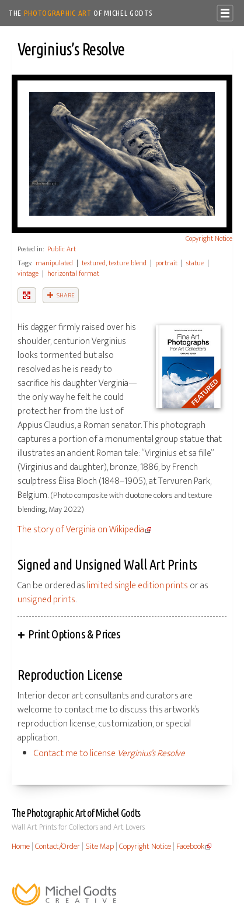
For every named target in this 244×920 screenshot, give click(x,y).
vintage (28, 273)
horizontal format (73, 273)
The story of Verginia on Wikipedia (81, 530)
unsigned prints (46, 600)
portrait (166, 263)
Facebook (190, 846)
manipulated (54, 263)
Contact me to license (109, 753)
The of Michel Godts (81, 12)
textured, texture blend (114, 263)
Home (21, 846)
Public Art (61, 249)
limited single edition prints (137, 586)
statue (195, 263)
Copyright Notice (209, 238)
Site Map (99, 846)
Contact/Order (57, 846)
